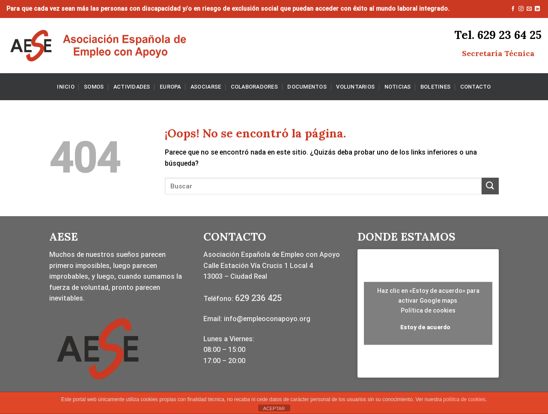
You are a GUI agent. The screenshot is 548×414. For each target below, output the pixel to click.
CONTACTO (475, 86)
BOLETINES (435, 86)
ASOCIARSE (206, 86)
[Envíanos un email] (529, 9)
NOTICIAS (397, 86)
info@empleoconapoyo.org (267, 319)
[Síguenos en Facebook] (512, 9)
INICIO (65, 86)
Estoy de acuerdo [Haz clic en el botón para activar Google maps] (425, 327)
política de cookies (464, 399)
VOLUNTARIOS (355, 86)
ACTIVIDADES (131, 86)
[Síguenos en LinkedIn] (537, 9)
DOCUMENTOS (307, 86)
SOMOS (94, 86)
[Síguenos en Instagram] (521, 9)
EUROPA (170, 86)
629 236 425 (258, 298)
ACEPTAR (274, 408)
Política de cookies (428, 310)
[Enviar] (490, 186)
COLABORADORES (254, 86)
